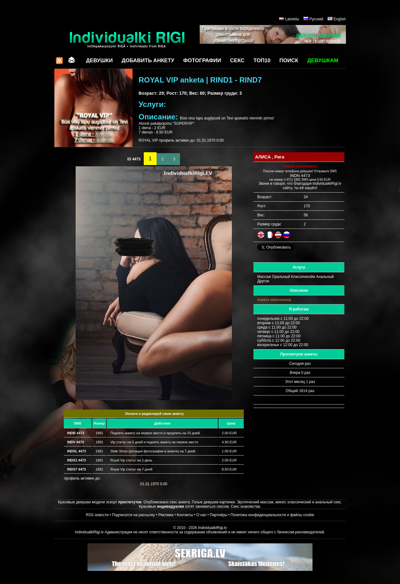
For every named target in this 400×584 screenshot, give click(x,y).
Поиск (288, 60)
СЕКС (237, 60)
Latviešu (292, 19)
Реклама (165, 515)
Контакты (185, 515)
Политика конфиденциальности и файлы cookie (272, 515)
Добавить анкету (148, 60)
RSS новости (97, 515)
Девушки (99, 60)
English (339, 19)
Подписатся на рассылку (133, 515)
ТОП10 (261, 60)
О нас (201, 515)
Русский (316, 19)
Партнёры (218, 515)
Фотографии (202, 60)
